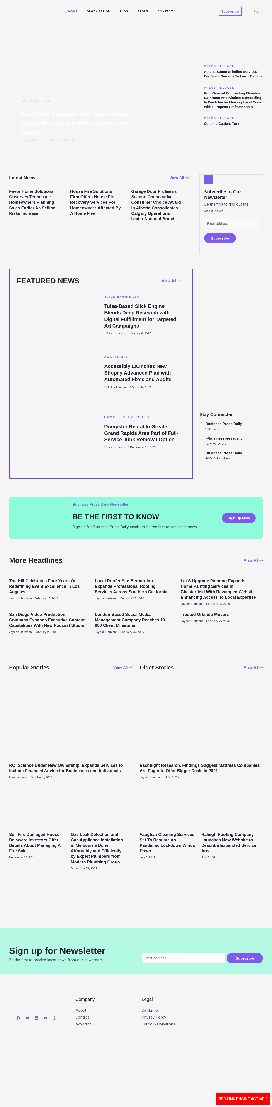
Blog (115, 11)
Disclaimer (150, 1027)
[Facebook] (18, 1035)
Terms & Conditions (158, 1040)
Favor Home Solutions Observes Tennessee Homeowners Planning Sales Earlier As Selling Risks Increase (34, 202)
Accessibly (116, 357)
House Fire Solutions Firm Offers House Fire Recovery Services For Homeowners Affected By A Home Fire (94, 202)
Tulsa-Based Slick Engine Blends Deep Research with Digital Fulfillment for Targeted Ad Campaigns (140, 317)
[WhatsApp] (54, 1035)
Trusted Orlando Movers (207, 619)
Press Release (36, 101)
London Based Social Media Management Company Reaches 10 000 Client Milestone (129, 625)
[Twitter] (27, 1035)
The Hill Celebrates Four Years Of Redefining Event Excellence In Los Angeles (45, 587)
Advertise (83, 1040)
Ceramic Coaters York (223, 133)
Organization (92, 11)
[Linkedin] (36, 1035)
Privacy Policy (154, 1034)
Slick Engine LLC (122, 297)
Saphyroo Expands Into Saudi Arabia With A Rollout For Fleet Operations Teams (73, 122)
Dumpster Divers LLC (126, 417)
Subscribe (220, 239)
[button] (230, 11)
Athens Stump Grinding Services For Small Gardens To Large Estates (232, 76)
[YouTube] (45, 1035)
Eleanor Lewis (115, 334)
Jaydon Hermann (33, 140)
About (132, 11)
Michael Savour (116, 387)
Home (68, 11)
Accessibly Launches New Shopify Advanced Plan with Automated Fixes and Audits (140, 373)
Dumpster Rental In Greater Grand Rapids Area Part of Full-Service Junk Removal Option (139, 436)
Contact (153, 11)
